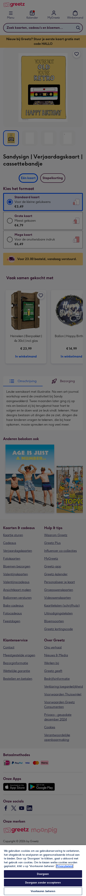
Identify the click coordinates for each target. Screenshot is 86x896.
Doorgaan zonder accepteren (43, 882)
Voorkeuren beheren (43, 891)
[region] (43, 870)
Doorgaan (43, 874)
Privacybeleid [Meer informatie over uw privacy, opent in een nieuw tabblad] (64, 866)
